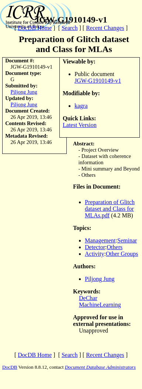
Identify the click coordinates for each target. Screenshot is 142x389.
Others (115, 247)
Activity (94, 254)
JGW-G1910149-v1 (98, 81)
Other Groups (122, 254)
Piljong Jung (24, 92)
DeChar (88, 298)
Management (100, 240)
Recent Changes (105, 28)
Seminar (127, 240)
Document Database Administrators (100, 367)
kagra (81, 106)
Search (70, 28)
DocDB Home (35, 28)
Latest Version (80, 125)
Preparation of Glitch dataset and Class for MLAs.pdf (110, 208)
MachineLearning (100, 305)
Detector (95, 247)
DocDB (9, 367)
